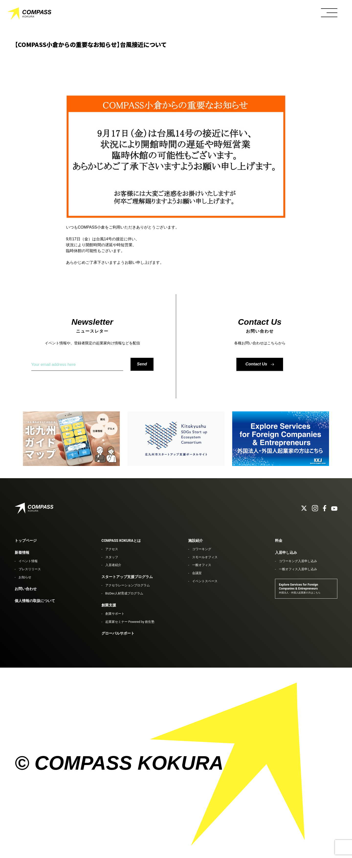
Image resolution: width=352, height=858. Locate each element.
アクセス (111, 549)
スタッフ (111, 557)
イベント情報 (28, 561)
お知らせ (25, 577)
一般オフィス (201, 565)
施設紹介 (195, 540)
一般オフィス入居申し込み (298, 569)
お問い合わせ (26, 589)
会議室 (197, 573)
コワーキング (201, 549)
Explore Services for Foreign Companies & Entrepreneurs (299, 588)
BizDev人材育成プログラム (124, 593)
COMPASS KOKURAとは (121, 540)
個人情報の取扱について (35, 601)
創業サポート (114, 613)
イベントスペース (205, 581)
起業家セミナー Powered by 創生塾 (130, 622)
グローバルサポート (117, 633)
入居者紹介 (113, 565)
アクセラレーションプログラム (127, 585)
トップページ (26, 540)
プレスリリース (30, 569)
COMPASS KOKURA (29, 14)
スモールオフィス (205, 557)
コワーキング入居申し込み (298, 561)
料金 (278, 540)
